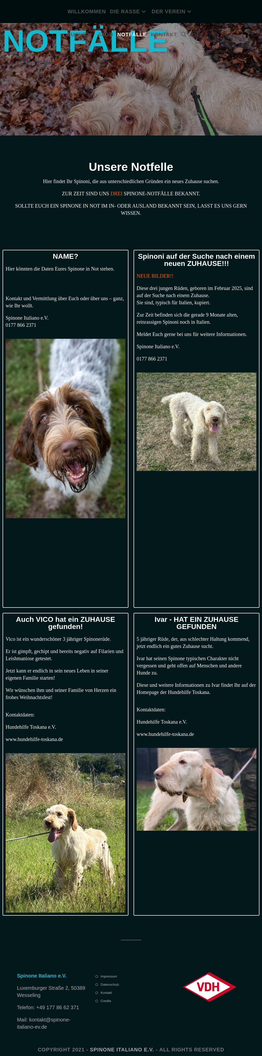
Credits (106, 1001)
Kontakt (106, 993)
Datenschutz (110, 984)
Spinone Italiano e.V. (122, 1049)
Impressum (109, 976)
